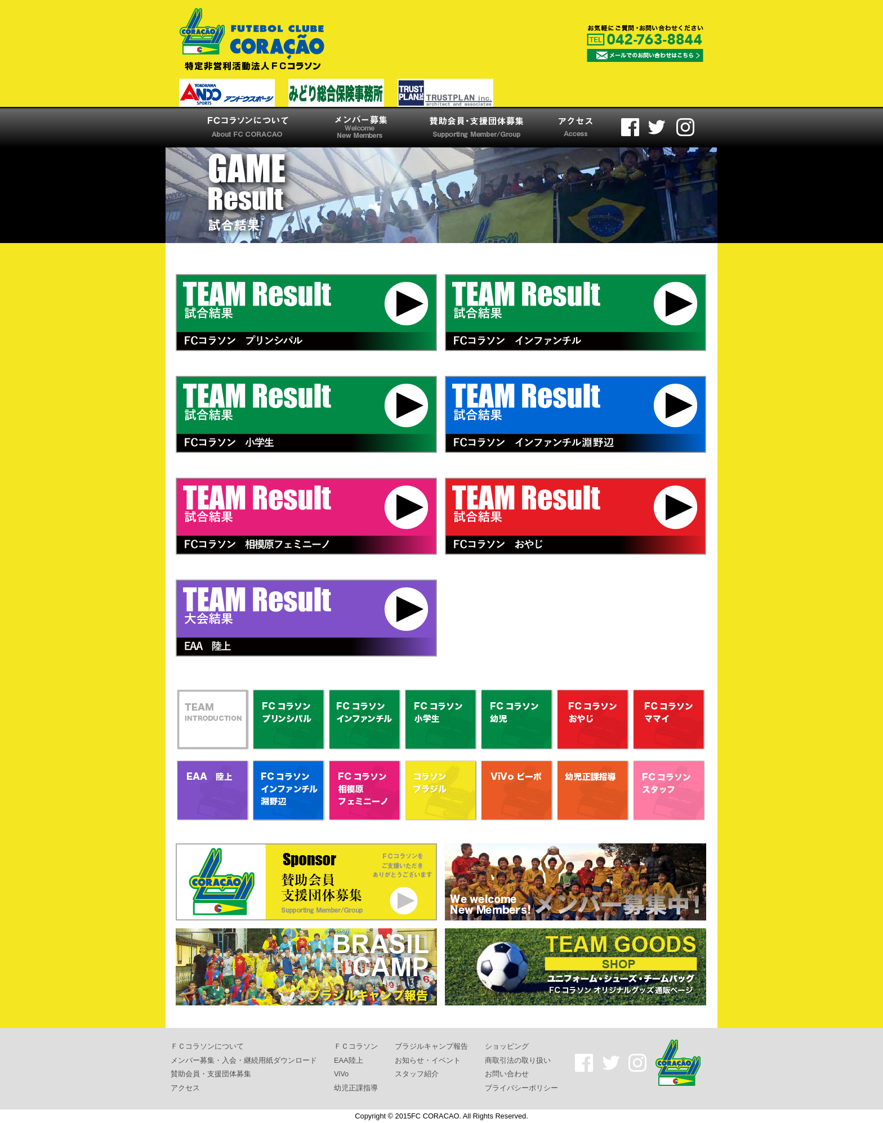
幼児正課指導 (356, 1088)
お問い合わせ (507, 1074)
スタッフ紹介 (417, 1074)
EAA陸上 (348, 1059)
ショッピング (507, 1046)
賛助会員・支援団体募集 (211, 1074)
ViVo (341, 1074)
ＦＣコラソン (356, 1046)
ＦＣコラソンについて (207, 1046)
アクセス (185, 1088)
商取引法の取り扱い (518, 1059)
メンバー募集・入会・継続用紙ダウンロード (244, 1059)
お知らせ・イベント (428, 1059)
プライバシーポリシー (521, 1088)
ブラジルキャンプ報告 (431, 1046)
